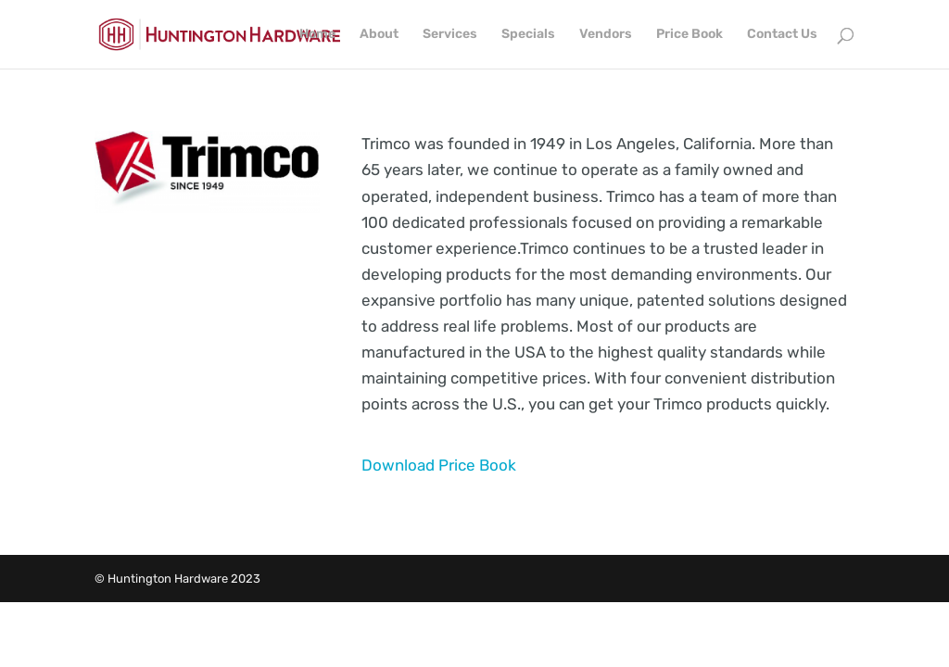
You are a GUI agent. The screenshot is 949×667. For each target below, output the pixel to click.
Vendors (605, 35)
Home (317, 35)
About (379, 35)
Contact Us (782, 35)
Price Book (689, 35)
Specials (528, 35)
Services (450, 35)
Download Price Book (438, 465)
